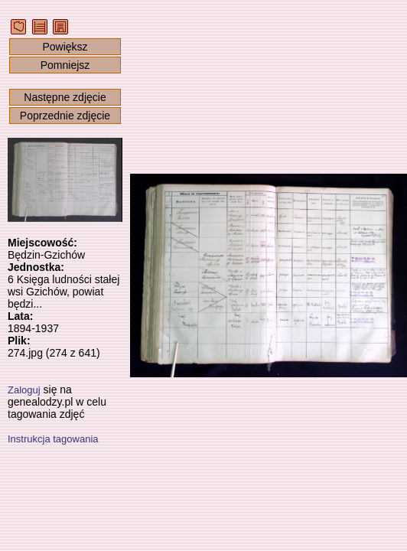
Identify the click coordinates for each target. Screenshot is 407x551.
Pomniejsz (65, 65)
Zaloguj (24, 390)
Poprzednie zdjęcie (65, 115)
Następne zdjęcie (65, 97)
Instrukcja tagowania (53, 439)
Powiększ (64, 47)
